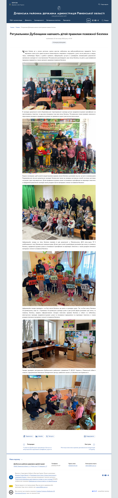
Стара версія (104, 4)
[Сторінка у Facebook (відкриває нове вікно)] (93, 20)
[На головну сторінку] (59, 11)
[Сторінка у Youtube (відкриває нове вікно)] (95, 20)
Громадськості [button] (39, 20)
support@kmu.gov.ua (41, 487)
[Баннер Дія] (89, 21)
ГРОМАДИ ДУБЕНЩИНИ (59, 42)
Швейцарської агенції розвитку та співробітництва (43, 481)
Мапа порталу (15, 459)
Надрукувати (90, 436)
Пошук (106, 20)
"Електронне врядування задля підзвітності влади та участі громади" (34, 479)
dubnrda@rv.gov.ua (90, 465)
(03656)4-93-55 (73, 465)
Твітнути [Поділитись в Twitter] (51, 436)
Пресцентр (66, 20)
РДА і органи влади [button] (16, 20)
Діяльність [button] (28, 20)
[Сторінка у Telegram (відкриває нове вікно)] (98, 20)
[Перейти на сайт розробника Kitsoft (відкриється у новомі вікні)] (94, 491)
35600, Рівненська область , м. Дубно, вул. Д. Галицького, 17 (30, 466)
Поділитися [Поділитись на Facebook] (29, 436)
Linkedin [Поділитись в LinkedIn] (40, 436)
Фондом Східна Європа (21, 475)
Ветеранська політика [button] (53, 20)
